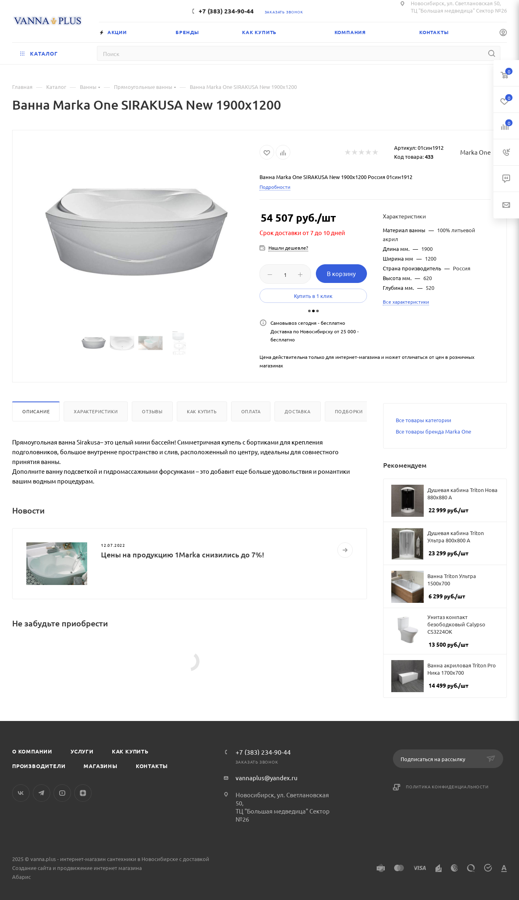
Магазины (100, 765)
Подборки (349, 411)
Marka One (475, 152)
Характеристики (96, 411)
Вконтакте (21, 793)
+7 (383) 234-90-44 (226, 11)
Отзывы (152, 411)
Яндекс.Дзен (83, 793)
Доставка (297, 411)
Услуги (82, 751)
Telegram (41, 793)
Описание (35, 411)
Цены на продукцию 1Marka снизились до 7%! (182, 554)
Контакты (152, 765)
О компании (32, 751)
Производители (38, 765)
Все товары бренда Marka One (433, 431)
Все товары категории (423, 420)
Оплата (251, 411)
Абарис (21, 876)
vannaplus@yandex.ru (267, 777)
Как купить (202, 411)
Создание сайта (31, 867)
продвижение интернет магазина (99, 867)
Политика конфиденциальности (447, 786)
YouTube (62, 793)
